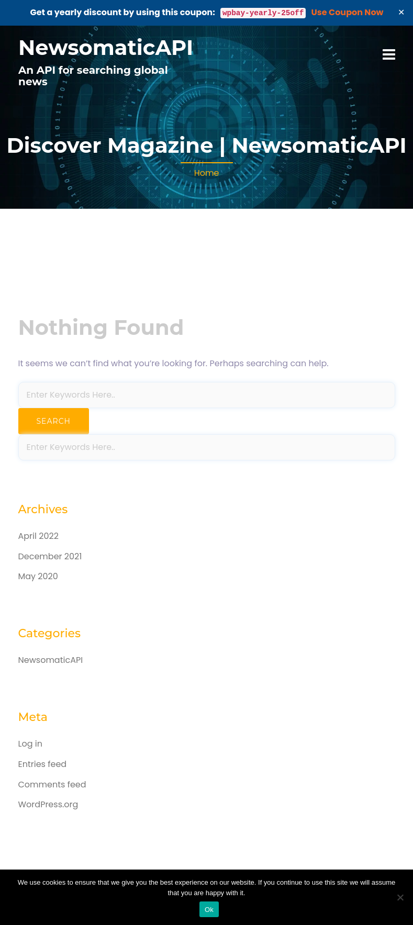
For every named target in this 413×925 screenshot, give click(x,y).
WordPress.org (48, 804)
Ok (209, 909)
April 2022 (38, 536)
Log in (30, 744)
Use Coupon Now (347, 12)
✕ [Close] (401, 12)
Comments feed (52, 785)
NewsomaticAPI (105, 47)
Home (206, 173)
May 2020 (38, 576)
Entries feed (42, 764)
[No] (400, 897)
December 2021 (50, 556)
